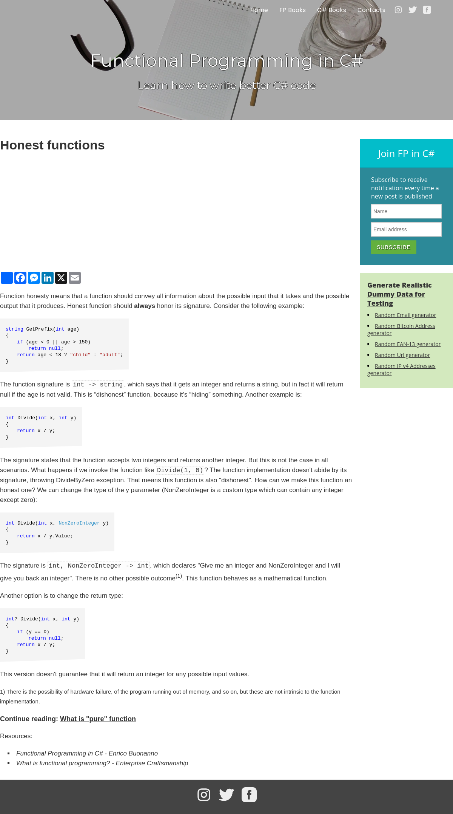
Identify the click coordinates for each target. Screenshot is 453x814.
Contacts (371, 10)
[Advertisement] (176, 211)
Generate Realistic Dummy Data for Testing (399, 294)
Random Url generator (402, 355)
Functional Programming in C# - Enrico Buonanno (87, 753)
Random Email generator (405, 315)
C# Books (331, 10)
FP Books (292, 10)
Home (259, 10)
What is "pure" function (98, 719)
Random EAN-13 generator (408, 344)
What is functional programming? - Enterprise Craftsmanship (102, 763)
